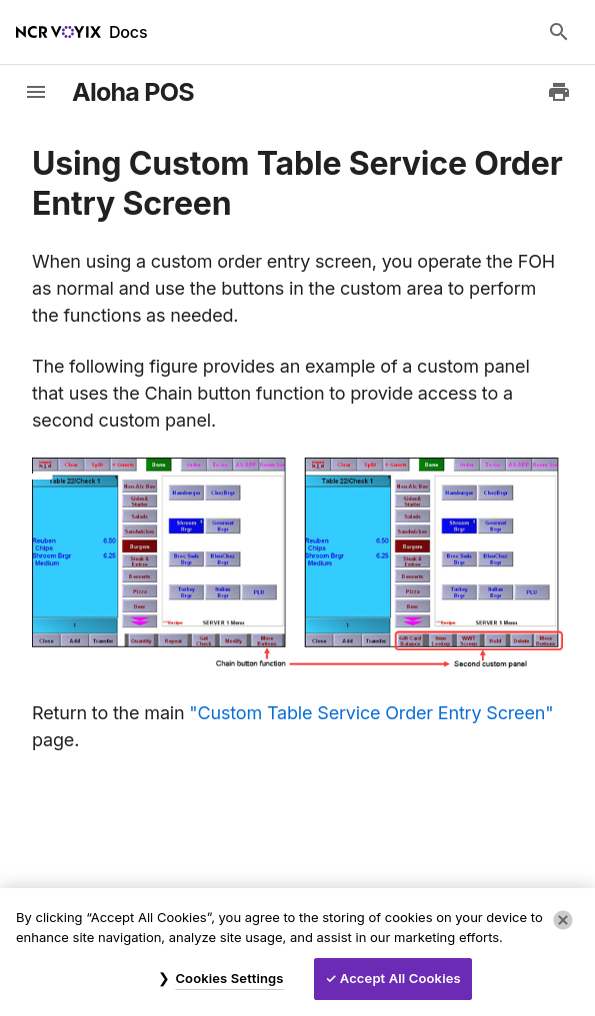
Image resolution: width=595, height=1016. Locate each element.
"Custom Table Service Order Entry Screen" (371, 712)
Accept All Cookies (400, 978)
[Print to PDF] (559, 92)
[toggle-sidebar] (36, 92)
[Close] (563, 920)
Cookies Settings (229, 978)
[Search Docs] (559, 32)
